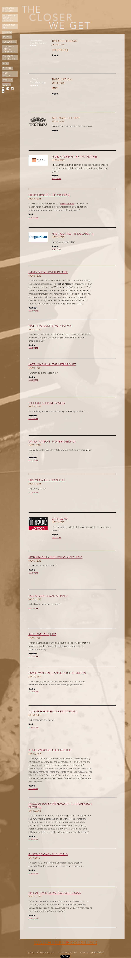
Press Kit (8, 80)
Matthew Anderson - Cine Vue (50, 326)
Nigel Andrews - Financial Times (74, 156)
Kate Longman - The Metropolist (52, 364)
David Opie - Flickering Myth (48, 272)
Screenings (9, 42)
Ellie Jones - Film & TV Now (47, 403)
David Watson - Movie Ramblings (52, 441)
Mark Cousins (67, 203)
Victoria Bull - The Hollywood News (56, 557)
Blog (6, 63)
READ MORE (56, 179)
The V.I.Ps (8, 68)
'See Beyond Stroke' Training (9, 18)
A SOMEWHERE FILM (67, 952)
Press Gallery (7, 74)
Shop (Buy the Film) (8, 9)
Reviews (7, 37)
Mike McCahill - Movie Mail (47, 480)
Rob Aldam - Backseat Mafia (48, 595)
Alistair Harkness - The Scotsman (52, 711)
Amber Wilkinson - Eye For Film (50, 750)
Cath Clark (60, 518)
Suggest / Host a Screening (9, 49)
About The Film (9, 26)
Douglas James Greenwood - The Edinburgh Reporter (60, 805)
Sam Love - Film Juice (42, 634)
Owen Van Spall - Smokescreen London (57, 673)
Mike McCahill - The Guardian (73, 233)
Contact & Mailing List (10, 57)
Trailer (7, 32)
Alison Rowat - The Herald (48, 854)
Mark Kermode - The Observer (49, 195)
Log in (6, 85)
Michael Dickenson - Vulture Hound (55, 893)
